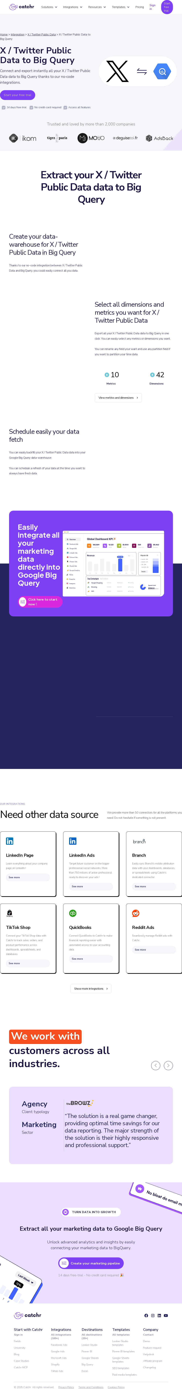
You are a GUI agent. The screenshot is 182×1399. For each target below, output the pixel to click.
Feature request (152, 1348)
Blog (16, 1355)
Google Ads (58, 1352)
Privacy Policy (66, 1388)
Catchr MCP (21, 1368)
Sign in (153, 7)
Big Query (87, 1365)
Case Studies (21, 1361)
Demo (146, 1342)
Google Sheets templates (120, 1360)
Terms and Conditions (90, 1388)
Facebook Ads (59, 1345)
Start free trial (167, 7)
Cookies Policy (116, 1388)
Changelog (149, 1368)
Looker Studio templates (120, 1343)
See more (14, 878)
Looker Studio (89, 1345)
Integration (17, 35)
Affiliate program (152, 1361)
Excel (85, 1372)
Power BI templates (123, 1352)
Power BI (87, 1352)
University (19, 1348)
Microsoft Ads (59, 1358)
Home (4, 35)
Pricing (140, 7)
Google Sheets (90, 1358)
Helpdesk (148, 1355)
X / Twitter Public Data (42, 35)
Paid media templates (124, 1375)
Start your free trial (17, 95)
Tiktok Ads (57, 1372)
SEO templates (120, 1369)
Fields (17, 1342)
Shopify (55, 1365)
